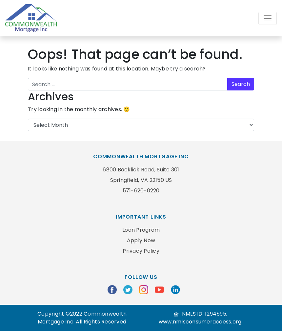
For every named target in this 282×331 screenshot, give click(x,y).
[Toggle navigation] (267, 18)
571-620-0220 (141, 190)
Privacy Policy (141, 251)
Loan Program (141, 230)
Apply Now (141, 240)
